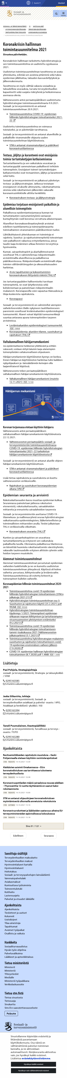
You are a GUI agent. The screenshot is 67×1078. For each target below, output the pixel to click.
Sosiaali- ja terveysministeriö (14, 26)
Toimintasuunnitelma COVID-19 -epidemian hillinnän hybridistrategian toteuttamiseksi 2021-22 (36, 117)
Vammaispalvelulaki (15, 878)
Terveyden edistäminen (37, 29)
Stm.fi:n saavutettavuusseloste (21, 1007)
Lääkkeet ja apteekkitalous (19, 956)
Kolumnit (10, 916)
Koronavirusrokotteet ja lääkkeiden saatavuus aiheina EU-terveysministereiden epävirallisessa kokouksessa (33, 812)
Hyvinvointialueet (14, 868)
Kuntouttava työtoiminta (18, 885)
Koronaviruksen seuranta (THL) (27, 531)
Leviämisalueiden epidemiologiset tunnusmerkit (36, 327)
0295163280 (12, 736)
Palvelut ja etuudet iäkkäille (19, 898)
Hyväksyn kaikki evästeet (33, 1064)
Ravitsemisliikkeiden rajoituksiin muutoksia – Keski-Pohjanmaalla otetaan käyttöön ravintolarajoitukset (30, 756)
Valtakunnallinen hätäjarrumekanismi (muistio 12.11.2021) (34, 380)
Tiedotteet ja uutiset (16, 912)
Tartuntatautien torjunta (15, 32)
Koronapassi (16, 298)
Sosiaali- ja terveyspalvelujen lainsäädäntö (28, 874)
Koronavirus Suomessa (37, 32)
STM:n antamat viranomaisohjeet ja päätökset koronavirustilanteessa (34, 147)
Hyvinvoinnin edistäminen (15, 29)
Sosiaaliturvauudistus (16, 946)
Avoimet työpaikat (15, 929)
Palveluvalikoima (14, 953)
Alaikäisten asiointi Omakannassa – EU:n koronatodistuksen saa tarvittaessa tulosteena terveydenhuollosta (27, 770)
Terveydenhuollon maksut (19, 861)
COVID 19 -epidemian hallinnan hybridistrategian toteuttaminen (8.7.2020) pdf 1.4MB (36, 653)
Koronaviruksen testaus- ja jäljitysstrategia (32, 197)
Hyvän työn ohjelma (15, 949)
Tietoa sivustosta (14, 997)
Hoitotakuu (11, 871)
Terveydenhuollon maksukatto (21, 857)
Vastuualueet (38, 26)
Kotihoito (9, 892)
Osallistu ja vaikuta (15, 933)
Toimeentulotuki (14, 888)
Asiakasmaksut (12, 881)
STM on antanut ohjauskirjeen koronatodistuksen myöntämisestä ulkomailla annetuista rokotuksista (29, 800)
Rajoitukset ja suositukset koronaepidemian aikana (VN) (33, 487)
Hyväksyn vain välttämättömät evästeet (33, 1070)
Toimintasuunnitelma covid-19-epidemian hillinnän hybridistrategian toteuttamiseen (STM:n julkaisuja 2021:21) (36, 594)
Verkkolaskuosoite (15, 984)
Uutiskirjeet (11, 919)
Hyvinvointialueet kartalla (19, 864)
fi (29, 26)
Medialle (10, 977)
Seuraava (49, 835)
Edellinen (18, 835)
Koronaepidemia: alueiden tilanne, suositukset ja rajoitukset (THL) (35, 333)
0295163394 (12, 710)
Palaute (11, 1013)
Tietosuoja (10, 1000)
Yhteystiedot (12, 973)
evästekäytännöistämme (36, 1058)
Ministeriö (10, 970)
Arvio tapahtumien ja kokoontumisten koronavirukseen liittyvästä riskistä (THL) (32, 273)
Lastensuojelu (12, 895)
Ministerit (10, 967)
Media (61, 3)
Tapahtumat (11, 926)
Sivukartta (10, 1004)
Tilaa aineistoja (12, 922)
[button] (33, 826)
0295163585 (12, 680)
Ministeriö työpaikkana (17, 980)
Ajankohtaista (12, 909)
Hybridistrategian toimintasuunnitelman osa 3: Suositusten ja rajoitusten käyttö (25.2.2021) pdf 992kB (35, 603)
